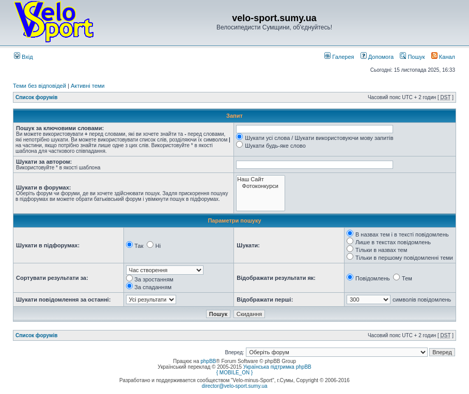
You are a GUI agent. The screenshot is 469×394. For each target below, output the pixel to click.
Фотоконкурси (260, 186)
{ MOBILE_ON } (234, 372)
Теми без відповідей (39, 86)
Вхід (23, 57)
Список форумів (36, 97)
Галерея (339, 57)
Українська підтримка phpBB (277, 367)
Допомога (377, 57)
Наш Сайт (260, 179)
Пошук (412, 57)
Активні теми (88, 86)
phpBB (208, 361)
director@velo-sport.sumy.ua (234, 386)
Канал (443, 57)
